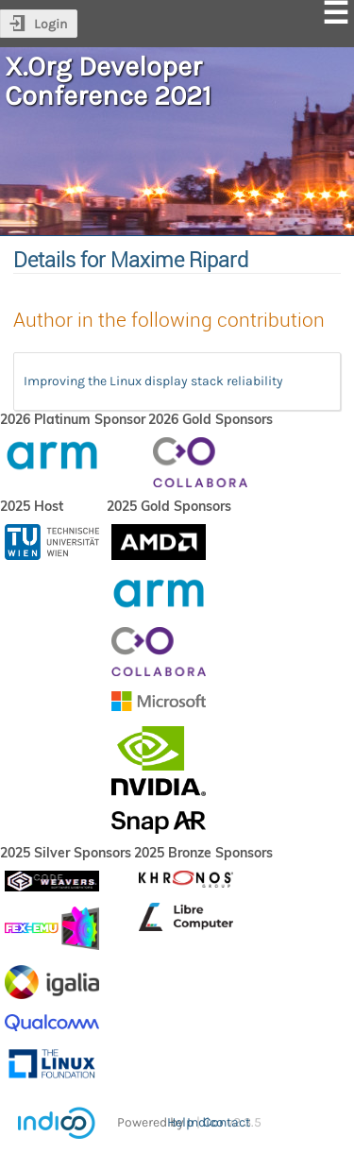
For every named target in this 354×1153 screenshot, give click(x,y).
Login (50, 24)
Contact (226, 1122)
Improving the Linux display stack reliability (153, 381)
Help (180, 1122)
